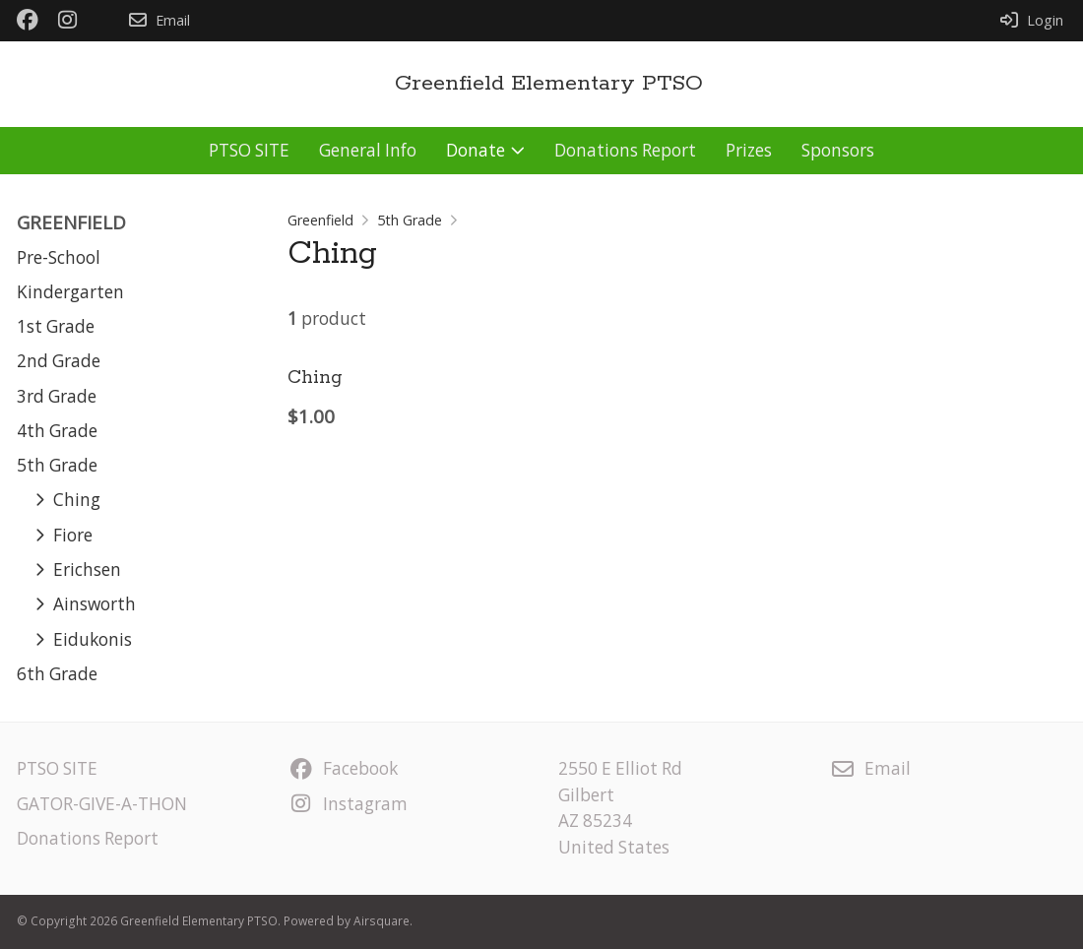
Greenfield (320, 220)
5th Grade (409, 220)
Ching (315, 378)
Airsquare (381, 921)
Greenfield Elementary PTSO (549, 83)
